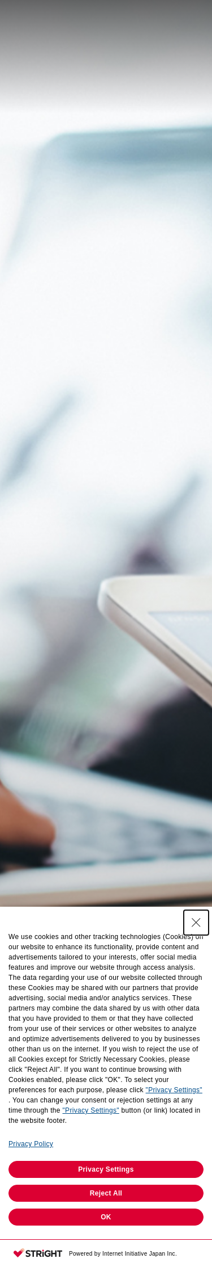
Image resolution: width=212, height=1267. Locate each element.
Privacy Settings (106, 1169)
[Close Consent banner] (196, 922)
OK (106, 1217)
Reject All (106, 1193)
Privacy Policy (30, 1144)
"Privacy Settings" (174, 1090)
